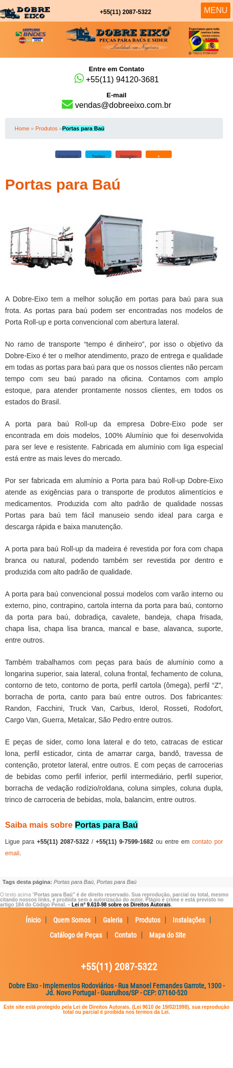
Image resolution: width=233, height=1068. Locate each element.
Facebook (68, 156)
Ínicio (33, 920)
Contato (125, 935)
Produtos (46, 128)
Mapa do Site (167, 935)
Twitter (98, 156)
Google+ (128, 156)
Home (22, 128)
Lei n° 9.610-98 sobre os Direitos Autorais (121, 904)
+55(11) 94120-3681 (116, 74)
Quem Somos (71, 920)
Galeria (113, 920)
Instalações (189, 920)
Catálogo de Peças (76, 935)
